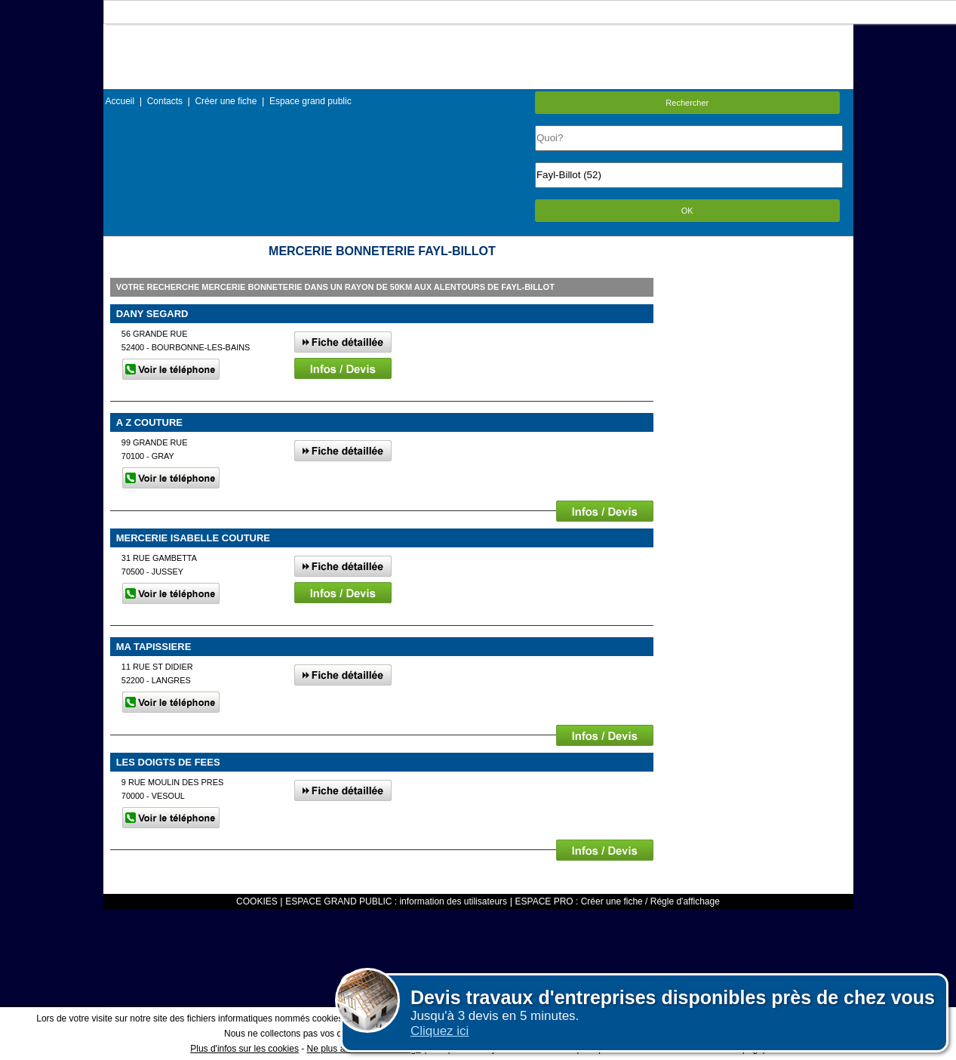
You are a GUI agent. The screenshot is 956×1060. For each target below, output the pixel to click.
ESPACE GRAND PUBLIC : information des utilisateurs (396, 901)
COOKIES (257, 901)
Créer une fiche (226, 101)
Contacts (165, 101)
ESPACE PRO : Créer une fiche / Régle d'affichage (617, 901)
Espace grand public (310, 101)
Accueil (120, 101)
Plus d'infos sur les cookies (244, 1048)
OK (687, 210)
